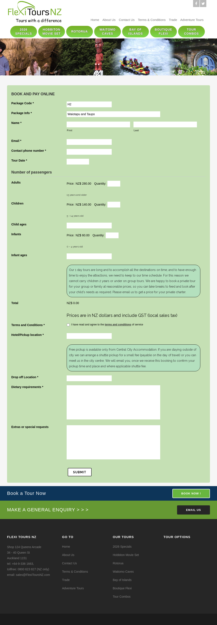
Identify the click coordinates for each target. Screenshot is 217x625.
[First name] (98, 124)
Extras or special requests (29, 427)
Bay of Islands (122, 580)
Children (17, 203)
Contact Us (127, 20)
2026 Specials (122, 546)
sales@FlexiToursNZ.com (33, 574)
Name (16, 123)
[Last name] (165, 124)
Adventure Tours (192, 20)
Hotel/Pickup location (27, 335)
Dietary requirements (27, 387)
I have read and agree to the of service (107, 324)
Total (14, 303)
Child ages (18, 224)
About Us (109, 20)
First (69, 130)
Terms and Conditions (28, 325)
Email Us (193, 510)
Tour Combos (121, 596)
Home (95, 20)
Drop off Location (24, 377)
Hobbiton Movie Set (126, 555)
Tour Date (19, 160)
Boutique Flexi (122, 588)
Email (16, 141)
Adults (16, 182)
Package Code (22, 103)
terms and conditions (118, 324)
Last (136, 130)
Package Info (21, 113)
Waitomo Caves (123, 571)
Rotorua (118, 563)
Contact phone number (28, 150)
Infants (16, 234)
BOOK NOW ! (191, 493)
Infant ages (19, 255)
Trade (173, 20)
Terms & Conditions (152, 20)
